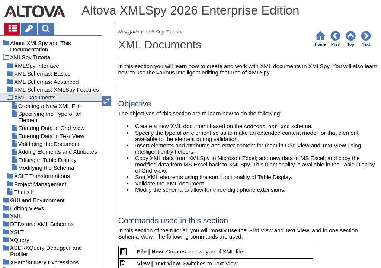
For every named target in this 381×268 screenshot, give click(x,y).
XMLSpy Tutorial (163, 32)
